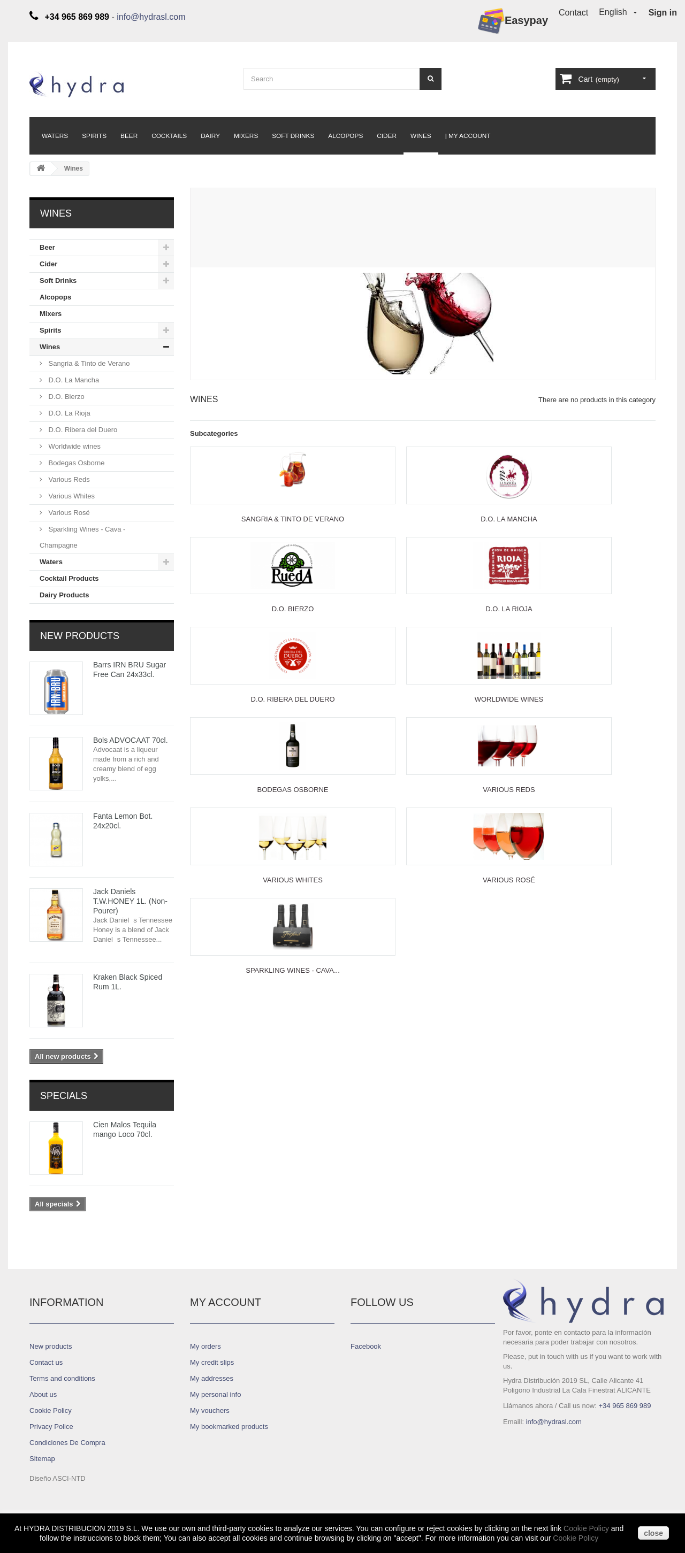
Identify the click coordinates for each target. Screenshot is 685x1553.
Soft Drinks (293, 136)
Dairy (210, 136)
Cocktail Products (69, 578)
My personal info (215, 1394)
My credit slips (212, 1362)
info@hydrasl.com (151, 16)
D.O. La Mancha (73, 380)
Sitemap (42, 1459)
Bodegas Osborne (75, 463)
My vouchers (210, 1410)
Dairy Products (64, 595)
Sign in (663, 12)
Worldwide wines (74, 446)
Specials (63, 1095)
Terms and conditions (62, 1378)
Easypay (513, 21)
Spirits (94, 136)
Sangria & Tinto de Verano (88, 363)
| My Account (468, 136)
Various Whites (71, 496)
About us (43, 1394)
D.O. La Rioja (68, 413)
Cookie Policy (586, 1528)
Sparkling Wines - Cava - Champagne (82, 537)
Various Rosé (68, 513)
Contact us (46, 1362)
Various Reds (68, 479)
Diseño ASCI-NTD (57, 1478)
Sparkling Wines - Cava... (293, 970)
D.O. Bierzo (66, 397)
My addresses (211, 1378)
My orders (205, 1346)
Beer (129, 136)
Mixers (246, 136)
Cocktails (169, 136)
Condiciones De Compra (67, 1443)
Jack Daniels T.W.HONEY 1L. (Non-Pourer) (130, 901)
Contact (573, 12)
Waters (55, 136)
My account (225, 1302)
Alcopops (345, 136)
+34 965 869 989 (624, 1406)
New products (79, 636)
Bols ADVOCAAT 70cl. (130, 740)
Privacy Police (51, 1427)
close (653, 1533)
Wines (420, 136)
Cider (387, 136)
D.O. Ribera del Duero (82, 430)
